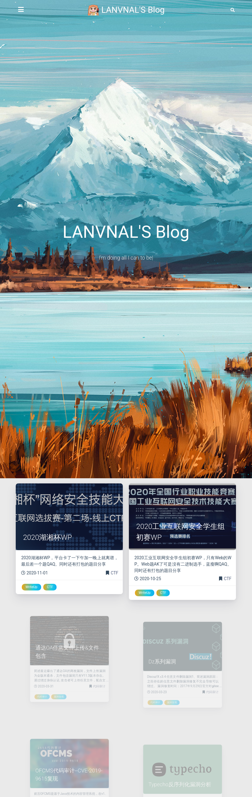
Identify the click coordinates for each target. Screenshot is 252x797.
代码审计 (94, 682)
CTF (114, 572)
